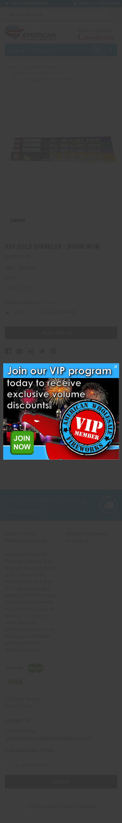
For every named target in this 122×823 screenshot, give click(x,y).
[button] (116, 368)
